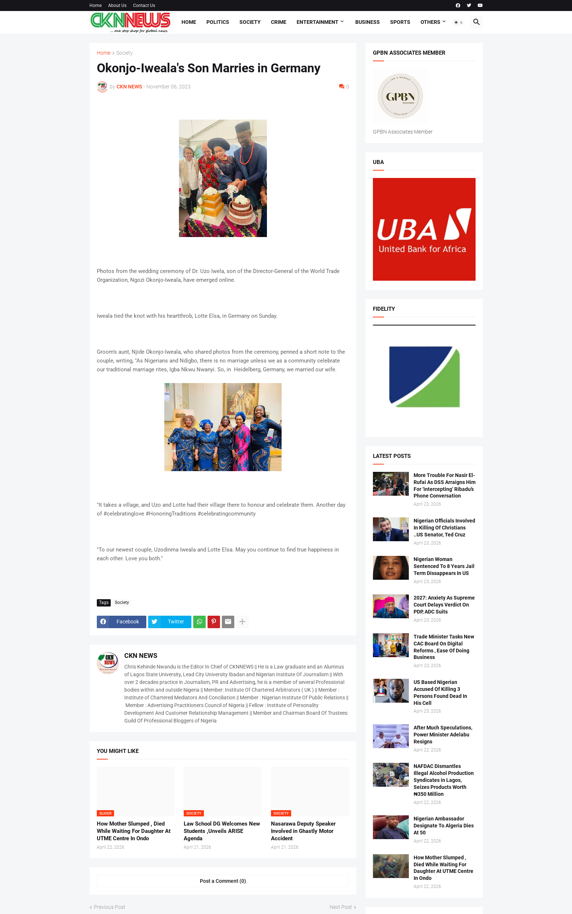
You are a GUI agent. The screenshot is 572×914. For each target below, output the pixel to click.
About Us (117, 5)
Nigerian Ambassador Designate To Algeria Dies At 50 (444, 825)
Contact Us (144, 5)
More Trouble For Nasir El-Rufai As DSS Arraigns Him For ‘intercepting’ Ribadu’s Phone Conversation (445, 485)
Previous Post (109, 907)
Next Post (341, 907)
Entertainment (317, 22)
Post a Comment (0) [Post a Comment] (223, 881)
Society (250, 22)
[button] (458, 22)
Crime (278, 22)
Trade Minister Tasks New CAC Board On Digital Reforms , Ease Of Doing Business (444, 647)
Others (430, 22)
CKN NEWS (140, 655)
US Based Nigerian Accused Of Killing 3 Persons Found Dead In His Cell (440, 692)
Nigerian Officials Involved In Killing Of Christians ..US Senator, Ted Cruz (444, 528)
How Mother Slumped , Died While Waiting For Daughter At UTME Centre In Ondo (133, 831)
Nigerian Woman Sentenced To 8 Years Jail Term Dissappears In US (444, 566)
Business (367, 22)
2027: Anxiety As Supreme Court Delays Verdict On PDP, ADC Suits (444, 605)
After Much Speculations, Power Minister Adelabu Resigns (443, 734)
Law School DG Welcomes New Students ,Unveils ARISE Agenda (222, 831)
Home (95, 5)
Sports (400, 22)
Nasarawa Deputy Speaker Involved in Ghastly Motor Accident (303, 831)
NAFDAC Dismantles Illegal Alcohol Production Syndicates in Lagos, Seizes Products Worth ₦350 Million (444, 780)
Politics (217, 22)
